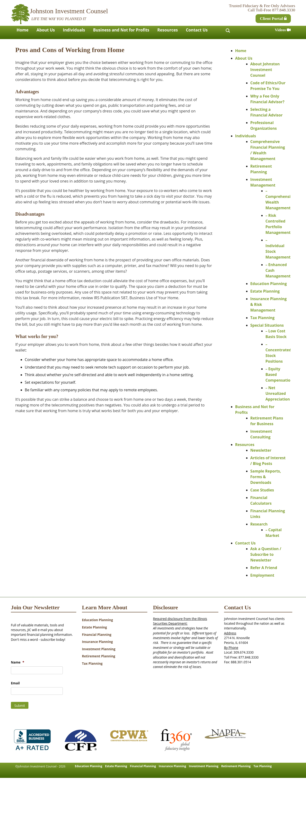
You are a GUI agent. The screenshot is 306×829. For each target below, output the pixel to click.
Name (17, 662)
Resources (167, 30)
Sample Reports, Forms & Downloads (265, 476)
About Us (45, 30)
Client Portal (273, 18)
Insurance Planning (97, 641)
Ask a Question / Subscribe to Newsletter (265, 554)
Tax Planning (262, 317)
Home (22, 30)
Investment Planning (98, 649)
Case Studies (262, 490)
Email (15, 683)
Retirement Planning (98, 656)
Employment (262, 575)
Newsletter (260, 450)
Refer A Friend (263, 567)
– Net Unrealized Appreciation (278, 393)
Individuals (74, 30)
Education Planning (268, 283)
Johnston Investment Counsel (69, 11)
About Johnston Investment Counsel (265, 69)
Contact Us (197, 30)
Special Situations (267, 325)
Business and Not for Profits (121, 30)
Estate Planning (265, 291)
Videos (283, 30)
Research (259, 524)
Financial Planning (96, 634)
